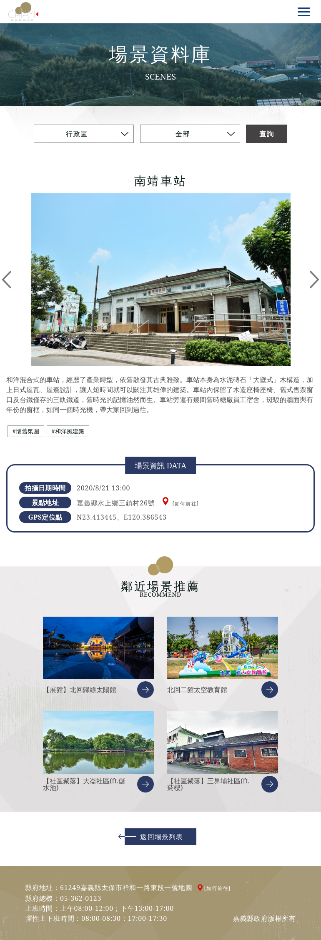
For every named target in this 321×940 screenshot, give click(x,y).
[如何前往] (185, 503)
